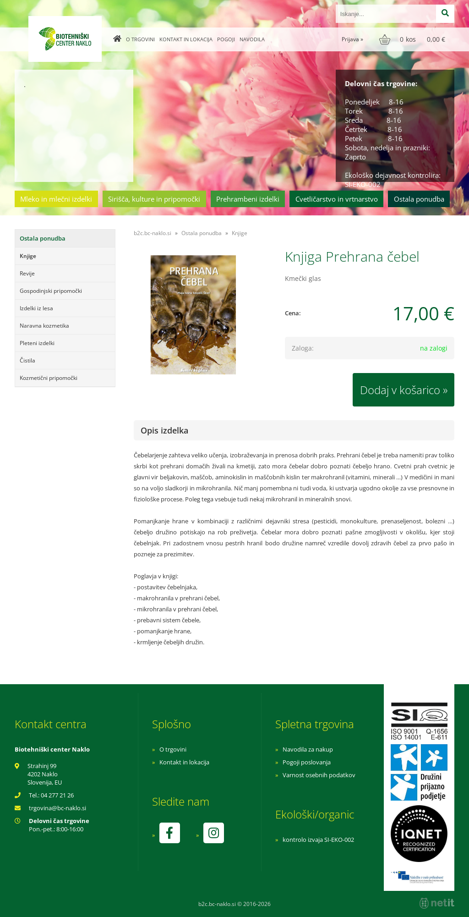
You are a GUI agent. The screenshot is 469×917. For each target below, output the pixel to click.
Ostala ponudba (419, 198)
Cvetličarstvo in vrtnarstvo (336, 198)
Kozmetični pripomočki (48, 378)
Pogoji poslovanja (307, 762)
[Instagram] (213, 833)
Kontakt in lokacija (186, 39)
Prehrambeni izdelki (247, 198)
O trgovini (140, 39)
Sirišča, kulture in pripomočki (154, 198)
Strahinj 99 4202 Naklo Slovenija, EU (44, 774)
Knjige (28, 256)
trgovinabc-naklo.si (57, 808)
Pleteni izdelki (37, 343)
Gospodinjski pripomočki (51, 291)
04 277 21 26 (57, 795)
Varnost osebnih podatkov (319, 775)
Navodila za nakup (308, 749)
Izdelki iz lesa (36, 308)
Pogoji (226, 39)
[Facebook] (169, 833)
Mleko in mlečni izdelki (56, 198)
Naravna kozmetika (44, 325)
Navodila (252, 39)
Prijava (352, 39)
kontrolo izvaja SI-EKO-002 (318, 839)
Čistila (27, 360)
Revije (27, 273)
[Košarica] (413, 39)
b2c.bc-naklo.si (152, 233)
